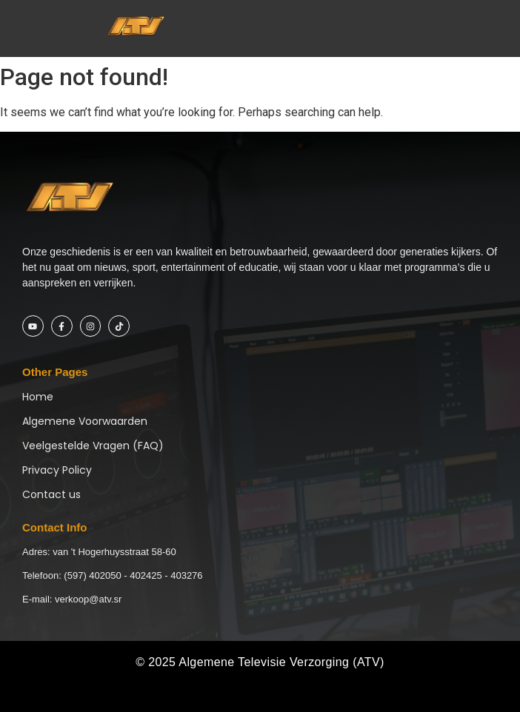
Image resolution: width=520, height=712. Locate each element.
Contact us (51, 494)
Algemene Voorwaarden (84, 421)
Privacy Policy (57, 470)
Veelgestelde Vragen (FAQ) (93, 445)
